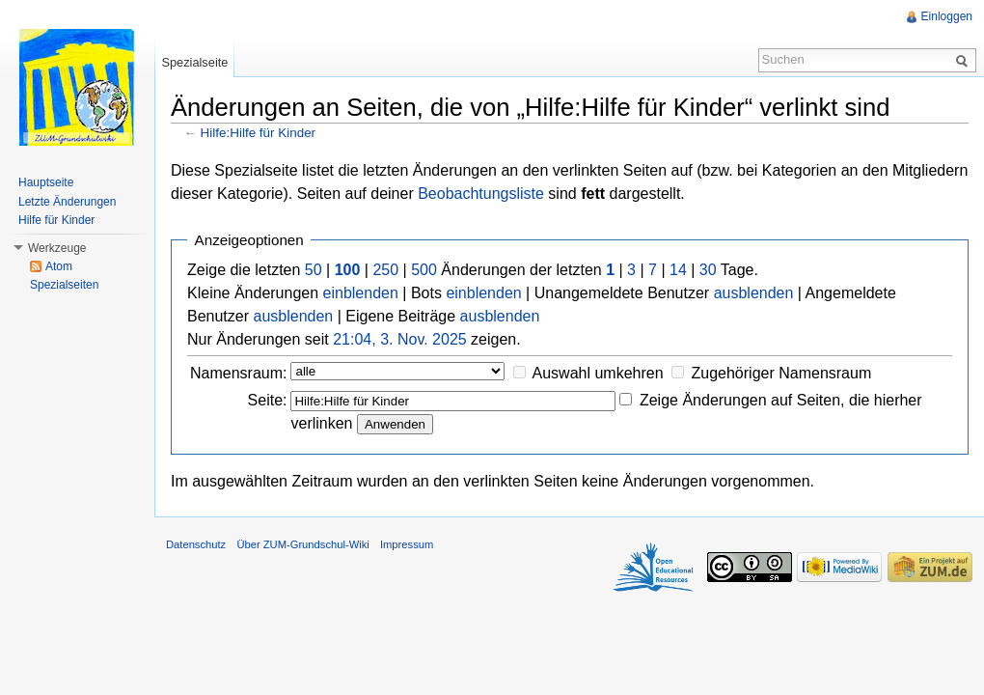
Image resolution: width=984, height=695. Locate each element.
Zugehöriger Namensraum (781, 373)
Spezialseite (194, 62)
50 (313, 270)
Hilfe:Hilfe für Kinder (258, 132)
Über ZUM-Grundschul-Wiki (302, 544)
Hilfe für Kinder (56, 220)
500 (424, 270)
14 (678, 270)
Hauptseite (45, 182)
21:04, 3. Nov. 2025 (399, 339)
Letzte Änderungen (67, 201)
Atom (58, 266)
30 (708, 270)
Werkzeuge (57, 248)
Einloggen (946, 16)
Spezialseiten (64, 285)
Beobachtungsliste (481, 193)
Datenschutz (196, 544)
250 (385, 270)
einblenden (360, 293)
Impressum (406, 544)
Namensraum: (238, 373)
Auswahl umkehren (598, 373)
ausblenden (754, 293)
